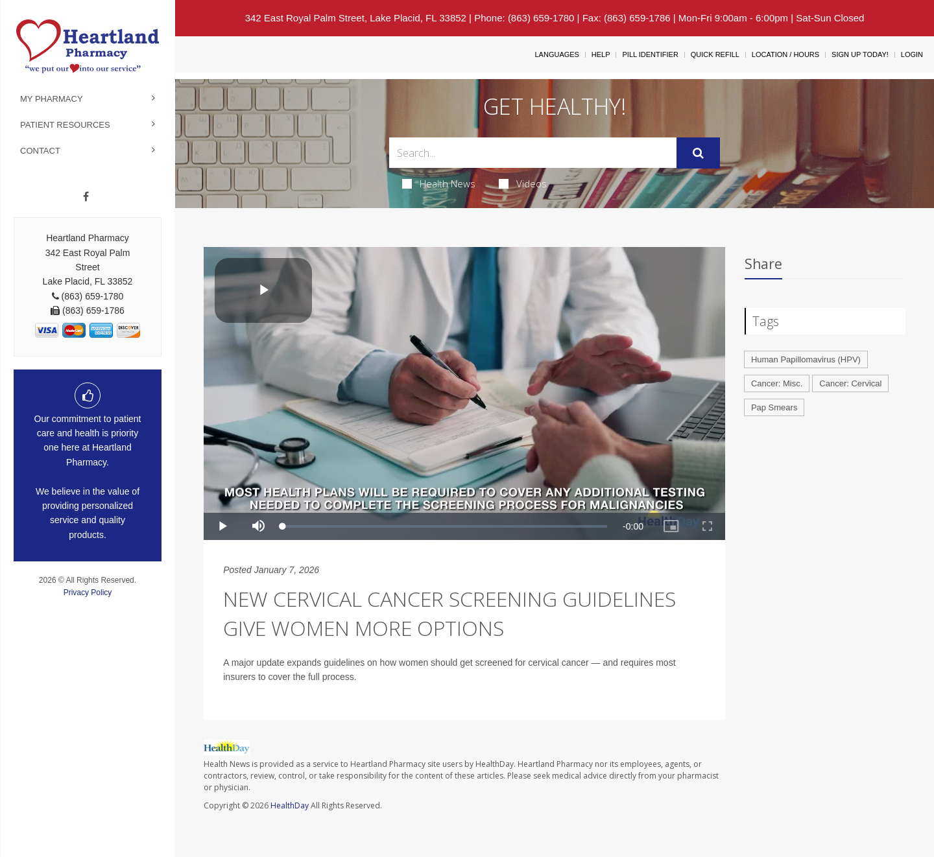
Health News (438, 183)
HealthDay (289, 805)
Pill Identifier (650, 54)
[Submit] (698, 153)
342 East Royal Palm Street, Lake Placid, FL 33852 (355, 17)
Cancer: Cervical (850, 383)
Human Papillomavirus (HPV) (806, 359)
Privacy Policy (88, 592)
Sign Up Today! (860, 54)
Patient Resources (65, 125)
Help (601, 54)
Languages (556, 54)
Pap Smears (774, 407)
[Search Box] (533, 152)
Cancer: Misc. (776, 383)
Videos (523, 183)
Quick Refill (715, 54)
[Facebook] (86, 197)
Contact (40, 151)
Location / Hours (785, 54)
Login (912, 54)
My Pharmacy (51, 99)
